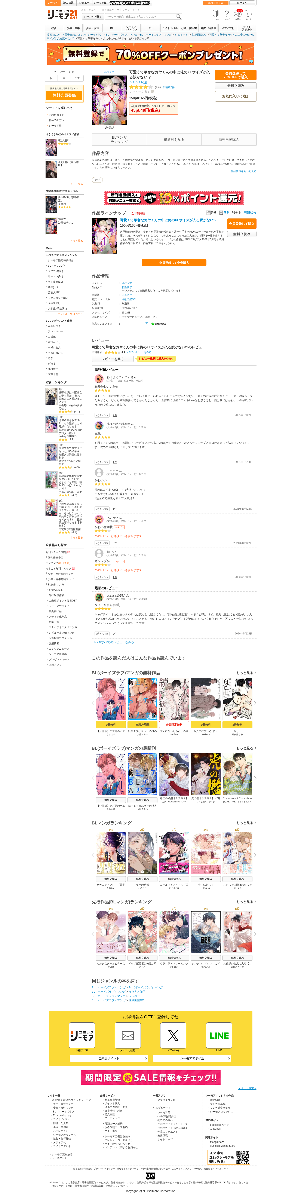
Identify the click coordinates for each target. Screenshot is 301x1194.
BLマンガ (109, 71)
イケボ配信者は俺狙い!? (142, 963)
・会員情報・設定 (112, 1110)
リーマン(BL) (55, 276)
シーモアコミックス (131, 28)
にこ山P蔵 (174, 888)
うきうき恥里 (138, 82)
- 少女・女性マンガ (63, 1107)
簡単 (224, 212)
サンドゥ (237, 801)
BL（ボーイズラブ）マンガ (121, 34)
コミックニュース (59, 648)
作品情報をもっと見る (244, 171)
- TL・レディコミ (61, 1115)
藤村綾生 (53, 368)
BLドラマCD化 (56, 265)
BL (112, 28)
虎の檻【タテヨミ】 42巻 (205, 798)
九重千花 (53, 374)
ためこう (142, 888)
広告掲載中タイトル (60, 638)
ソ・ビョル (201, 801)
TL (150, 28)
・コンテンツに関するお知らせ (120, 1147)
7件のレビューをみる (139, 352)
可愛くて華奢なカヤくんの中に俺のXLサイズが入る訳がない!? (168, 220)
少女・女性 (92, 28)
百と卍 (237, 731)
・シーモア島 (162, 1112)
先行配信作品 (56, 595)
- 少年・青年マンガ (63, 1103)
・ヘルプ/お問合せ (165, 1116)
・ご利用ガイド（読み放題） (171, 1127)
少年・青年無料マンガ (61, 579)
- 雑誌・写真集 (60, 1123)
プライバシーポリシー (104, 1168)
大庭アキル (142, 734)
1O (79, 430)
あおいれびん (55, 352)
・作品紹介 (214, 1100)
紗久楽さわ (237, 734)
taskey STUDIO (68, 436)
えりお (62, 203)
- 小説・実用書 (60, 1127)
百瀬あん (111, 888)
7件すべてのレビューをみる (115, 642)
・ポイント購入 (111, 1103)
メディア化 (227, 28)
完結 (97, 179)
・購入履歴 (108, 1114)
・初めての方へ (164, 1120)
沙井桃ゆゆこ (66, 222)
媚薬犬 (62, 218)
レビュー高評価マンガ (61, 632)
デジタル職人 (66, 433)
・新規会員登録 (111, 1099)
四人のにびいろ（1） (205, 731)
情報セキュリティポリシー (130, 1168)
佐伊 (164, 801)
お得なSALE (56, 589)
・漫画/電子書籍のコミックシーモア (70, 1100)
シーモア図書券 (58, 654)
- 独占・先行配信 (61, 1138)
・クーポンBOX (111, 1118)
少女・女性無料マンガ (61, 573)
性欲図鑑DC (199, 34)
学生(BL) (53, 287)
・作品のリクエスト (166, 1131)
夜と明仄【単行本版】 (68, 164)
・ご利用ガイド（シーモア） (171, 1124)
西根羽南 (75, 529)
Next (253, 703)
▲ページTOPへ (247, 1088)
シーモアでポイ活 (59, 605)
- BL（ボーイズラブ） (64, 1111)
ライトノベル (170, 28)
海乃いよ (206, 967)
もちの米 (111, 734)
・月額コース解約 (112, 1123)
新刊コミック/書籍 (58, 552)
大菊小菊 (73, 405)
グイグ (212, 801)
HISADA (206, 888)
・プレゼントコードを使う (117, 1140)
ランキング (58, 562)
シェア (144, 323)
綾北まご (64, 461)
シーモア (52, 2)
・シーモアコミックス (220, 1111)
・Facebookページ (218, 1124)
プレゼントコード (59, 659)
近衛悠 (63, 405)
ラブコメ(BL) (55, 271)
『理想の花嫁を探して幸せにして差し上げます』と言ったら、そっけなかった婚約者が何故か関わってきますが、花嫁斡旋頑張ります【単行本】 (70, 514)
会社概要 (77, 1168)
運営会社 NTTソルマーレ (216, 1168)
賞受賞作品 (55, 611)
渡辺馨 (111, 967)
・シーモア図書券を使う (116, 1136)
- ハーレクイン (60, 1130)
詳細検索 (54, 643)
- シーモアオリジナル (64, 1134)
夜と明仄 (63, 140)
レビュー (84, 2)
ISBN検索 (197, 1168)
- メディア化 (59, 1142)
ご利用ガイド (56, 114)
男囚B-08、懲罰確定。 (68, 199)
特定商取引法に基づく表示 (157, 1168)
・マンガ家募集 (216, 1103)
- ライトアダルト (61, 1146)
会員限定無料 (174, 724)
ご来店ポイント (108, 1058)
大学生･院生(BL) (57, 308)
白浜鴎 (52, 336)
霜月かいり (54, 342)
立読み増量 (142, 724)
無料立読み (110, 800)
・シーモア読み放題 (61, 1154)
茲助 (79, 492)
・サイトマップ (164, 1139)
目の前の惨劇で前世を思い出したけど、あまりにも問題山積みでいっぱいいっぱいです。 (70, 482)
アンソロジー (55, 331)
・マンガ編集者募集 (219, 1107)
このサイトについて (181, 1168)
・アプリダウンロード (168, 1100)
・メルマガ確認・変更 (115, 1107)
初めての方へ (56, 120)
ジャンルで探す (93, 16)
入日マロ (237, 888)
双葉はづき (54, 326)
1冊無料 (111, 724)
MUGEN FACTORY (177, 801)
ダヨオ (52, 363)
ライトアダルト (247, 28)
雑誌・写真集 (208, 28)
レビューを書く (139, 92)
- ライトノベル (60, 1119)
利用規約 (87, 1168)
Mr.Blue (174, 734)
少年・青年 (73, 28)
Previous (94, 703)
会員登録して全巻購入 (174, 262)
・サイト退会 (109, 1130)
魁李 (50, 358)
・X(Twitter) (214, 1128)
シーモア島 (100, 2)
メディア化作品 (58, 616)
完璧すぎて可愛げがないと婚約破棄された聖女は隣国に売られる (70, 453)
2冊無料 (237, 724)
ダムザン (227, 801)
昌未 (61, 464)
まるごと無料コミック (61, 568)
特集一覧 (54, 622)
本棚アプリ (55, 664)
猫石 (73, 492)
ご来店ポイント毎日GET (63, 600)
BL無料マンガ (56, 584)
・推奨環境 (161, 1135)
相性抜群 (127, 287)
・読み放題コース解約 (115, 1127)
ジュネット (181, 34)
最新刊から (250, 212)
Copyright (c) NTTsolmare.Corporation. (150, 1191)
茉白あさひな (237, 967)
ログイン (242, 2)
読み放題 (68, 2)
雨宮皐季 (64, 529)
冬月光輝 (75, 461)
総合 (53, 28)
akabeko (206, 734)
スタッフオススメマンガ (63, 627)
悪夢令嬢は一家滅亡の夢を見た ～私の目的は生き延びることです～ (70, 397)
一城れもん (54, 347)
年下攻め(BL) (55, 281)
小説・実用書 (189, 28)
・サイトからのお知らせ (116, 1143)
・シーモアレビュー (61, 1158)
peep (73, 430)
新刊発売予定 (55, 557)
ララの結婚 (142, 884)
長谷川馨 (64, 430)
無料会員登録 (215, 2)
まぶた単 (64, 492)
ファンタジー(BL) (58, 297)
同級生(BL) (54, 303)
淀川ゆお (174, 967)
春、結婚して (206, 884)
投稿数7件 (152, 87)
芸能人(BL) (54, 292)
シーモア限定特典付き (61, 260)
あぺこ (142, 967)
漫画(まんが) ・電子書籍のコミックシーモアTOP (75, 34)
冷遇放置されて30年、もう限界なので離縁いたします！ (70, 423)
